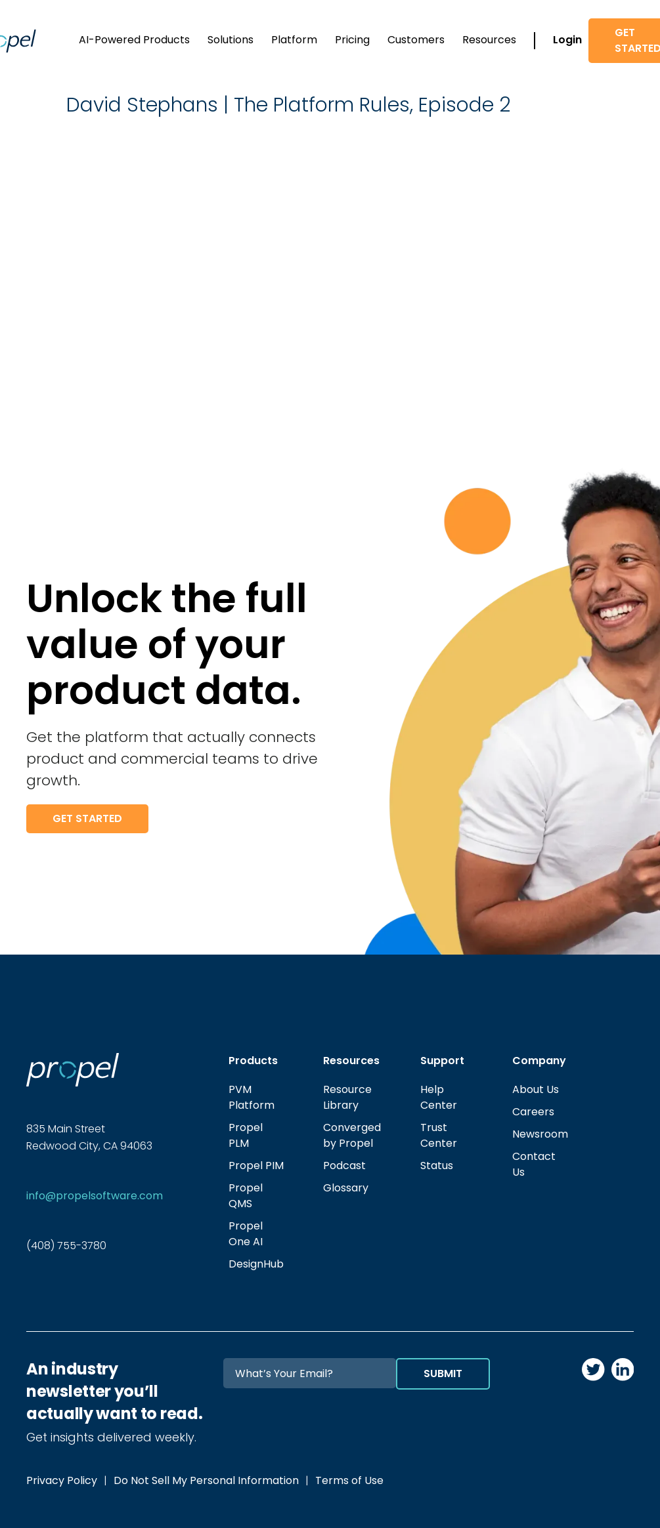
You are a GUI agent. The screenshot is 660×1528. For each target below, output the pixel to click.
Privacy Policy (61, 1480)
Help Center (438, 1097)
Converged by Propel (352, 1135)
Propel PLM (246, 1135)
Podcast (344, 1165)
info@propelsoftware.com (94, 1195)
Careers (533, 1111)
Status (436, 1165)
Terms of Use (349, 1480)
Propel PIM (256, 1165)
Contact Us (534, 1164)
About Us (535, 1089)
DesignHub (256, 1263)
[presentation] (390, 1415)
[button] (134, 40)
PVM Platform (252, 1097)
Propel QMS (246, 1195)
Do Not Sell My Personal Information (206, 1480)
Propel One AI (246, 1233)
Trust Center (438, 1135)
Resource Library (347, 1097)
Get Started (87, 818)
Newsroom (540, 1134)
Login (567, 39)
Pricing (352, 39)
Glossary (345, 1187)
